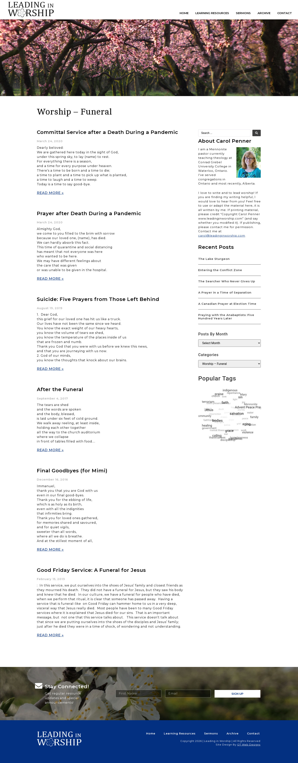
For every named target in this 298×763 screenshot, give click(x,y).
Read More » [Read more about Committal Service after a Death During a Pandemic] (50, 193)
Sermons (243, 13)
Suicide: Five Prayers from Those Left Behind (98, 299)
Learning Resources (212, 13)
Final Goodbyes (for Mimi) (72, 471)
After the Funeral (60, 389)
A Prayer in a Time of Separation (224, 292)
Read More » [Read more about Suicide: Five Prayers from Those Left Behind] (50, 369)
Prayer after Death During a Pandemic (89, 213)
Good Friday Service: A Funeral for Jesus (91, 570)
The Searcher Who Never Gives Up (226, 281)
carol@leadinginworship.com (221, 235)
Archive (264, 13)
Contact (284, 13)
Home (184, 13)
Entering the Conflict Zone (220, 270)
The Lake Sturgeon (214, 259)
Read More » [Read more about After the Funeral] (50, 450)
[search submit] (256, 133)
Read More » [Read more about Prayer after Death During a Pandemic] (50, 279)
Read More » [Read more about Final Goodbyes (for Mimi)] (50, 549)
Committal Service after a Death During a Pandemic (107, 132)
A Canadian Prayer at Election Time (227, 304)
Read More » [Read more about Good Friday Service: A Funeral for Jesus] (50, 635)
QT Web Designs (248, 744)
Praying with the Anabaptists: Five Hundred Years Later (226, 316)
